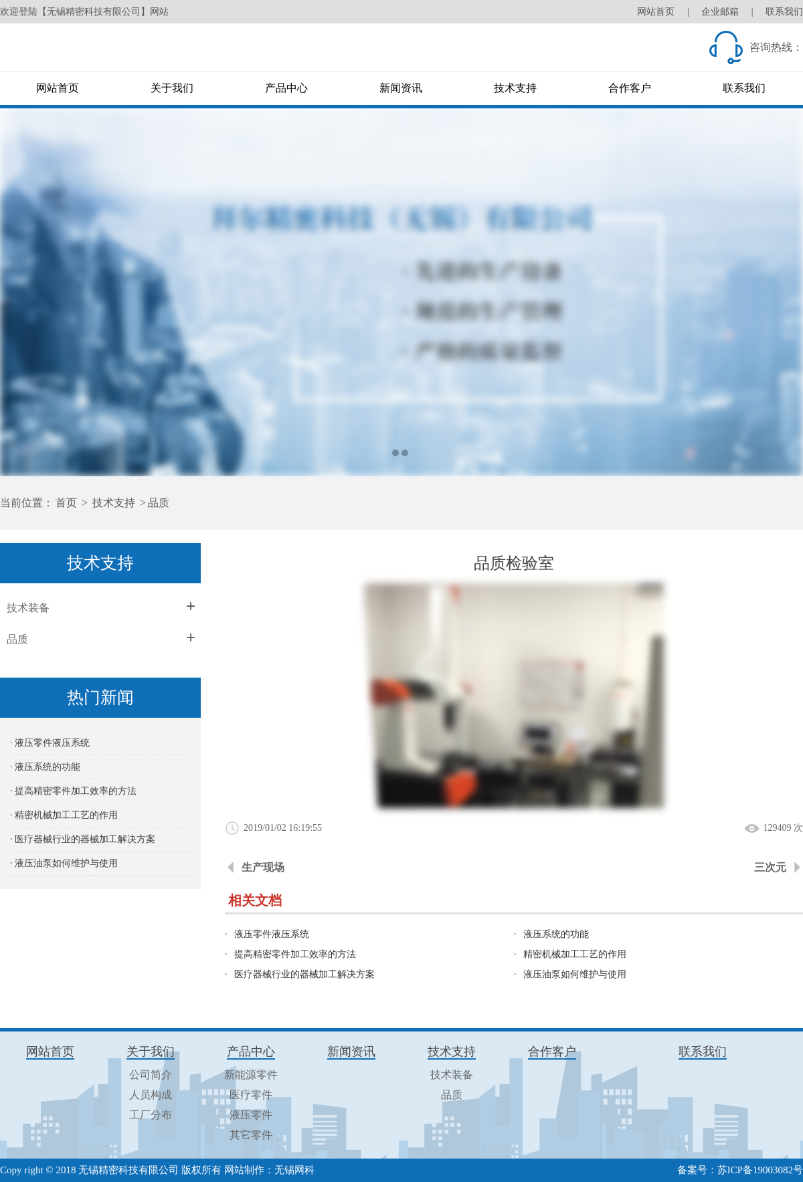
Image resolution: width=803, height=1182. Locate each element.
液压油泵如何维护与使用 (574, 974)
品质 (158, 502)
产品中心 (286, 88)
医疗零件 (251, 1094)
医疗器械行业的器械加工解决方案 (304, 974)
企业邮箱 (720, 12)
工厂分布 (150, 1114)
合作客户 (629, 88)
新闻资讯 (400, 88)
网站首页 (656, 12)
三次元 (770, 867)
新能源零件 (251, 1074)
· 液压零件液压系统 (50, 743)
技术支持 (515, 88)
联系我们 (784, 12)
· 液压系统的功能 (45, 767)
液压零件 (251, 1114)
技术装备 (28, 607)
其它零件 (251, 1135)
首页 (66, 502)
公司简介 (150, 1074)
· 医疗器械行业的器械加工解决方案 (82, 839)
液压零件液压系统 (271, 934)
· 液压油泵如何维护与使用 (64, 863)
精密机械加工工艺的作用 (574, 954)
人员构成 (150, 1094)
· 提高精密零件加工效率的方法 (73, 791)
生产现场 (263, 867)
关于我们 (172, 88)
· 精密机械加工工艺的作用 (64, 815)
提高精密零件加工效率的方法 (295, 954)
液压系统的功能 (556, 934)
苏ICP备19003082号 (760, 1170)
